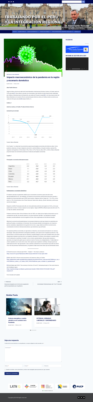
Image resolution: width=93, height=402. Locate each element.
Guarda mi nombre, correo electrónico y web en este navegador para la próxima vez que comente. (28, 370)
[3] (21, 99)
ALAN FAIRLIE (21, 32)
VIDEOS (77, 32)
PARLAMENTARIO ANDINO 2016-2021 (62, 32)
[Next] (57, 314)
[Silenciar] (84, 69)
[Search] (72, 1)
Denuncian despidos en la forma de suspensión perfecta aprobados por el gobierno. (18, 284)
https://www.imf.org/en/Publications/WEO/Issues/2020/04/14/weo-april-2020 (27, 254)
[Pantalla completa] (87, 69)
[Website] (53, 366)
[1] (14, 94)
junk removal (86, 44)
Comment (8, 348)
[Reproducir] (67, 69)
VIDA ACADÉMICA (32, 32)
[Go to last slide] (8, 314)
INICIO (14, 32)
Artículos (9, 75)
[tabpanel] (15, 386)
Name (7, 366)
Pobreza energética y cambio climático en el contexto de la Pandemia (17, 321)
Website (46, 366)
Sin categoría (15, 75)
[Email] (33, 366)
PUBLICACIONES (45, 32)
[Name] (13, 366)
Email (26, 366)
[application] (77, 64)
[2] (44, 96)
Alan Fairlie (10, 84)
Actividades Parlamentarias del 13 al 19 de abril (48, 283)
